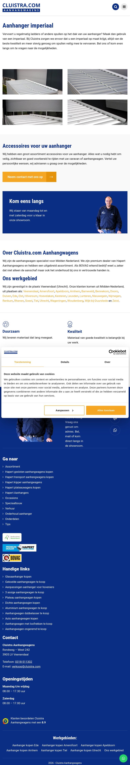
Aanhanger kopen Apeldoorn (98, 745)
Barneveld (87, 291)
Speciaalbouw (13, 503)
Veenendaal (30, 291)
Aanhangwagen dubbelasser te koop (27, 613)
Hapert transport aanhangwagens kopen (29, 477)
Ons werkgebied (114, 750)
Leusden (73, 296)
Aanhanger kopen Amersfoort (60, 745)
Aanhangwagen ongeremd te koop (26, 629)
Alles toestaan (106, 410)
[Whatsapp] (115, 430)
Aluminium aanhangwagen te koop (26, 608)
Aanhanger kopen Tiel (54, 750)
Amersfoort (47, 291)
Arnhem (75, 291)
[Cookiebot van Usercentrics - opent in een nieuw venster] (111, 352)
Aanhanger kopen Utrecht (85, 750)
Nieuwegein (99, 296)
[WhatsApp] (123, 758)
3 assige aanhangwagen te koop (24, 592)
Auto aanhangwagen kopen (21, 618)
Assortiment (12, 466)
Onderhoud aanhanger (18, 513)
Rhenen (19, 300)
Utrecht (44, 300)
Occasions (11, 498)
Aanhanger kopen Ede (25, 745)
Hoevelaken (46, 296)
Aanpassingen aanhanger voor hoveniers (29, 587)
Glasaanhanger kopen (18, 576)
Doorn (114, 291)
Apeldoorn (62, 291)
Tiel (36, 300)
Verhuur (10, 508)
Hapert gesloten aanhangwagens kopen (29, 471)
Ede (15, 296)
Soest (28, 300)
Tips (7, 524)
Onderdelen (12, 519)
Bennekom (102, 291)
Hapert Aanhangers (17, 492)
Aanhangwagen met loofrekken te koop (28, 623)
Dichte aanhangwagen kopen (22, 602)
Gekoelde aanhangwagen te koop (25, 581)
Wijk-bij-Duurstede (96, 300)
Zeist (115, 300)
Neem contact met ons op (25, 177)
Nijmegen (115, 296)
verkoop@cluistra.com (26, 666)
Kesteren (60, 296)
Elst (20, 296)
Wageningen (58, 300)
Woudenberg (75, 300)
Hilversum (31, 296)
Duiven (7, 296)
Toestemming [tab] (22, 362)
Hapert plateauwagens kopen (22, 487)
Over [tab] (107, 362)
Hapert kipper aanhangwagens (23, 482)
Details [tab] (65, 362)
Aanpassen (64, 410)
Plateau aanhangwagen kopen (23, 597)
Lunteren (85, 296)
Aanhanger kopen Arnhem (22, 750)
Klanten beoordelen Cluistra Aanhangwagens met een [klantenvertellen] (28, 720)
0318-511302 (23, 661)
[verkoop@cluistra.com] (115, 418)
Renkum (8, 300)
